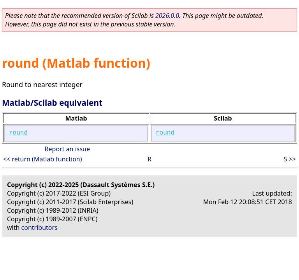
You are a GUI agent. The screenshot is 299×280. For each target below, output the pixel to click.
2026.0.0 (167, 15)
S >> (290, 159)
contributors (39, 227)
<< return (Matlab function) (42, 159)
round (18, 133)
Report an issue (67, 149)
